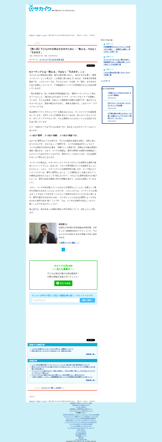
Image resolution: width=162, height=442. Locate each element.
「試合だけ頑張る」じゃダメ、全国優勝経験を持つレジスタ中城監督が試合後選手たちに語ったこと (62, 377)
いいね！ (81, 407)
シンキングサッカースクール (81, 422)
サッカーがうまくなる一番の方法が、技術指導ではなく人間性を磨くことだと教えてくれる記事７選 (117, 62)
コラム (38, 35)
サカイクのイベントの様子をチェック (81, 411)
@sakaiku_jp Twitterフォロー (81, 405)
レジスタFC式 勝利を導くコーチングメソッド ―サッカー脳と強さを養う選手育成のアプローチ (61, 365)
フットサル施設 (81, 426)
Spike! (81, 420)
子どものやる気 (54, 60)
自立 (62, 60)
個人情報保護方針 (81, 433)
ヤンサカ (81, 428)
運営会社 (81, 437)
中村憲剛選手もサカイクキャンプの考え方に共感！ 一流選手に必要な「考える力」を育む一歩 (117, 49)
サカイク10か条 (81, 432)
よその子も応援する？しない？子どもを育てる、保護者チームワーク (52, 349)
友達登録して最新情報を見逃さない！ (81, 409)
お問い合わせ (81, 430)
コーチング (43, 60)
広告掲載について (81, 435)
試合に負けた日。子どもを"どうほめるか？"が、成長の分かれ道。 (52, 351)
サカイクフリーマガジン (81, 418)
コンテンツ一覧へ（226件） (51, 388)
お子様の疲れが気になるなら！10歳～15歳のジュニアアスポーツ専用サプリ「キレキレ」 (120, 116)
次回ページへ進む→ (69, 243)
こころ (44, 35)
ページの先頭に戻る (81, 439)
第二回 (32, 209)
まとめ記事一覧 (105, 81)
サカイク (32, 35)
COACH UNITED (81, 414)
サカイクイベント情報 (81, 416)
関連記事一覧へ (91, 354)
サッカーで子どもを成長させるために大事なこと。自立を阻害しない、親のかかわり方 (58, 375)
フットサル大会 (81, 424)
